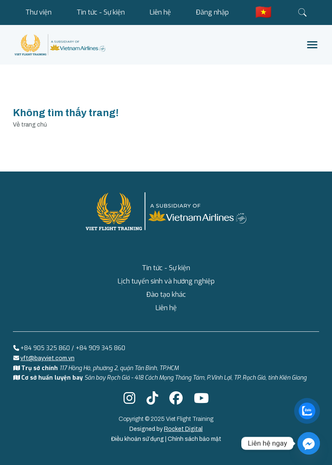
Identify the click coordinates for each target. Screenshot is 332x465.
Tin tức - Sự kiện (101, 12)
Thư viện (38, 12)
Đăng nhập (212, 12)
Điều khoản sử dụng (138, 439)
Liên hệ (160, 12)
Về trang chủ (30, 125)
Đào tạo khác (166, 294)
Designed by (166, 429)
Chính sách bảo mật (194, 439)
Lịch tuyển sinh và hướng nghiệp (166, 281)
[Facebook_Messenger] (308, 443)
